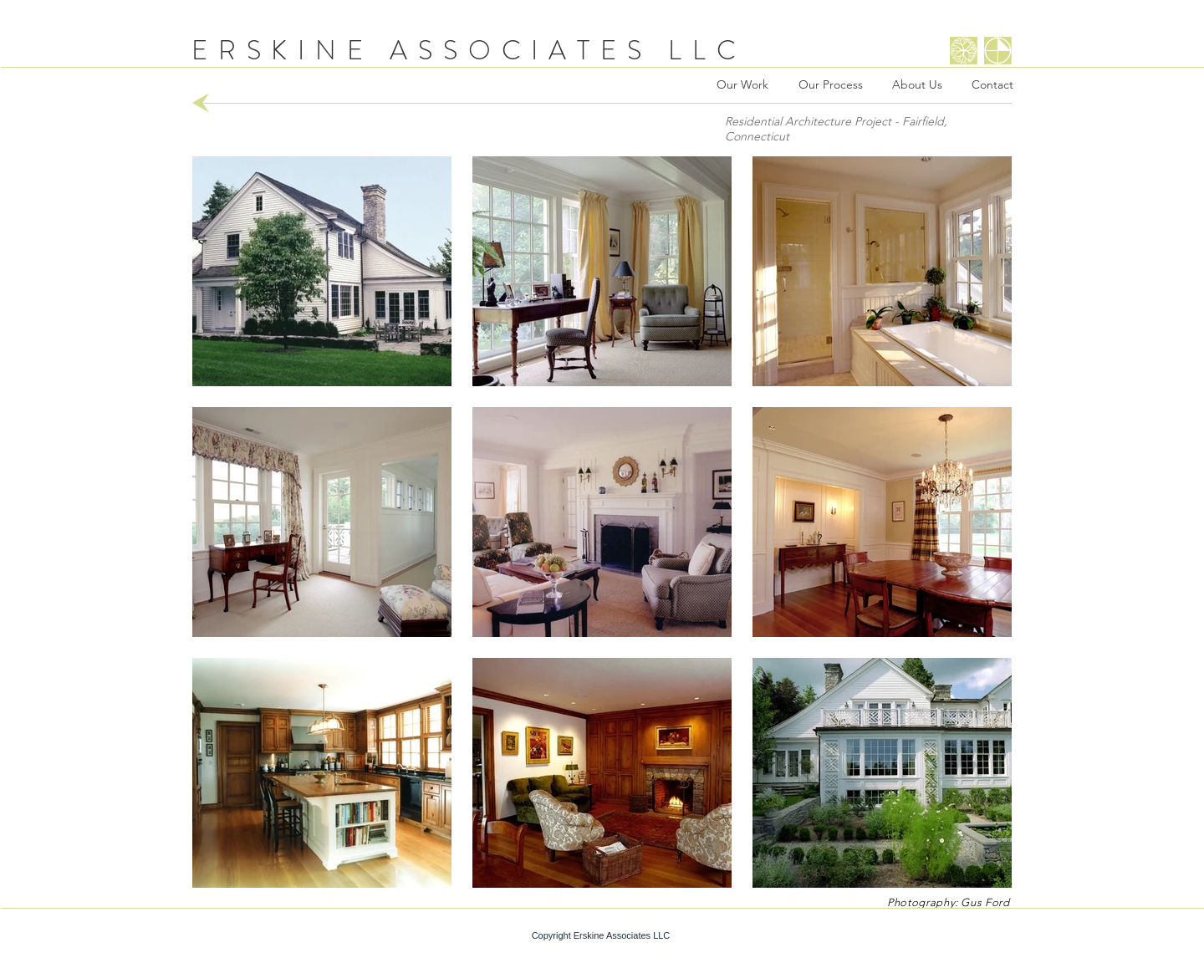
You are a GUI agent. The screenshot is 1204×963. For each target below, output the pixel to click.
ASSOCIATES (520, 50)
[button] (322, 271)
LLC (707, 50)
